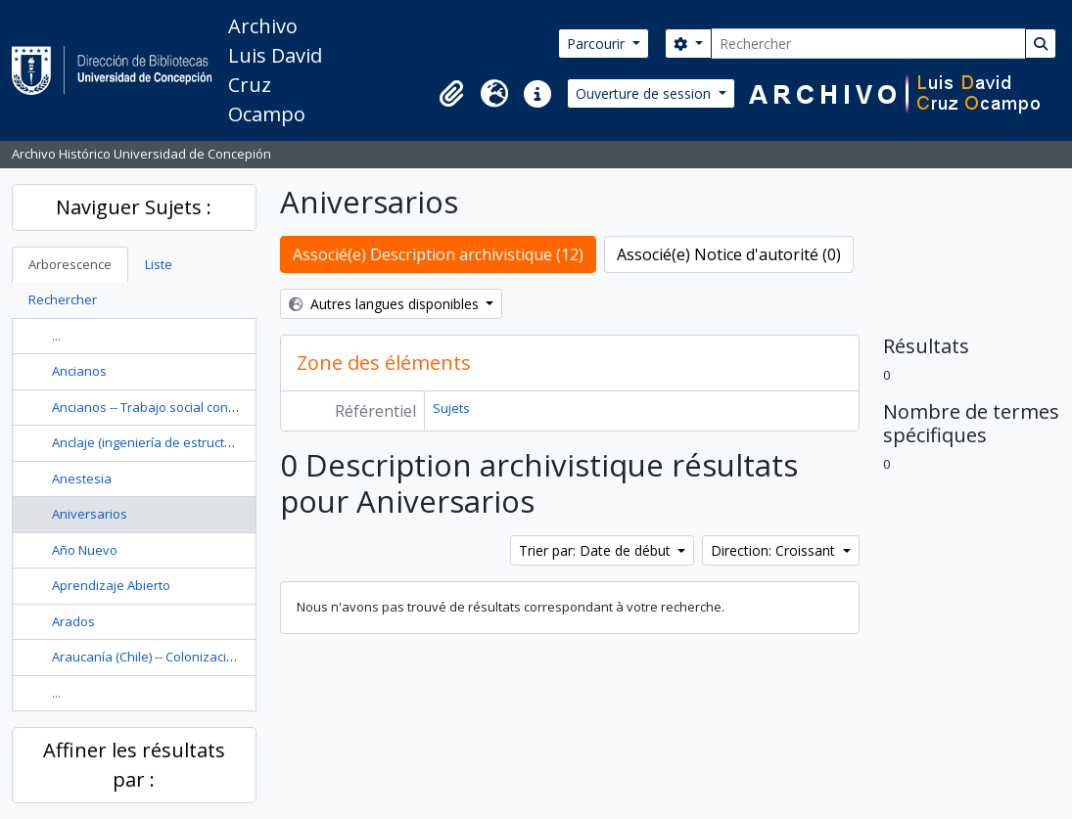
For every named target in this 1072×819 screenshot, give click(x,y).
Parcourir (598, 43)
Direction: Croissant (775, 550)
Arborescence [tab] (70, 264)
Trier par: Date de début (597, 550)
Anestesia (82, 478)
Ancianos (79, 371)
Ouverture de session (645, 93)
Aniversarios (89, 514)
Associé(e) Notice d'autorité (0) (729, 254)
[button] (451, 93)
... (56, 335)
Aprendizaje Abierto (111, 585)
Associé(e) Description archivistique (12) (438, 254)
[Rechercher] (868, 43)
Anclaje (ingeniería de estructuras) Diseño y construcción (220, 442)
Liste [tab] (158, 264)
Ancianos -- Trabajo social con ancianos (169, 407)
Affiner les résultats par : (134, 765)
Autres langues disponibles (386, 304)
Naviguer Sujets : (133, 207)
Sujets (451, 408)
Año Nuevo (84, 550)
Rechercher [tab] (62, 299)
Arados (73, 621)
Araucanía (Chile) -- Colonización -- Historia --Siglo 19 (204, 656)
